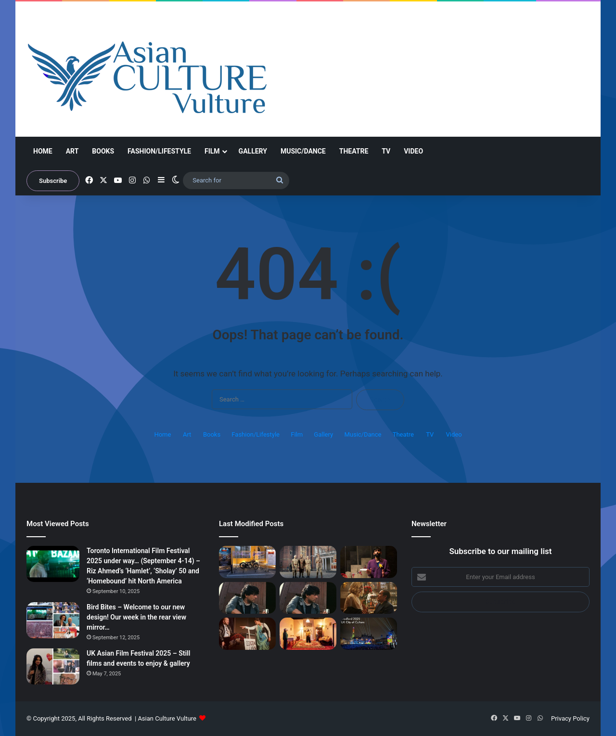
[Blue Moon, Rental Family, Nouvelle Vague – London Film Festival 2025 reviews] (368, 598)
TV (386, 151)
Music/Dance (303, 151)
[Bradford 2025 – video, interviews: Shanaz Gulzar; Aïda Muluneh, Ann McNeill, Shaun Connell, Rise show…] (368, 634)
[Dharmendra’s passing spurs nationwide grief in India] (308, 598)
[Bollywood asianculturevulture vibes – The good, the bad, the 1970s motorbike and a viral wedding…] (247, 562)
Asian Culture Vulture (167, 718)
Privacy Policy (570, 718)
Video (413, 151)
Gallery (253, 151)
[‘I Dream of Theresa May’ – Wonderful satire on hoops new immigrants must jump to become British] (368, 562)
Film (212, 151)
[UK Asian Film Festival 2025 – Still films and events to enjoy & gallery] (52, 666)
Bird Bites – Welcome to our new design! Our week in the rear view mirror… (136, 617)
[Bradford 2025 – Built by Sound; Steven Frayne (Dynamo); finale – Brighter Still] (308, 634)
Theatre (354, 151)
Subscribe (53, 180)
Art (72, 151)
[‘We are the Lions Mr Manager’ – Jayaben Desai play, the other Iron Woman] (247, 634)
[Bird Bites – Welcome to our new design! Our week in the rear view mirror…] (52, 620)
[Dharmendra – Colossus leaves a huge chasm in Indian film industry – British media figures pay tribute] (247, 598)
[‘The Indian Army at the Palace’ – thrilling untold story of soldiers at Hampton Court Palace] (308, 562)
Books (103, 151)
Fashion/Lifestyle (159, 151)
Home (42, 151)
